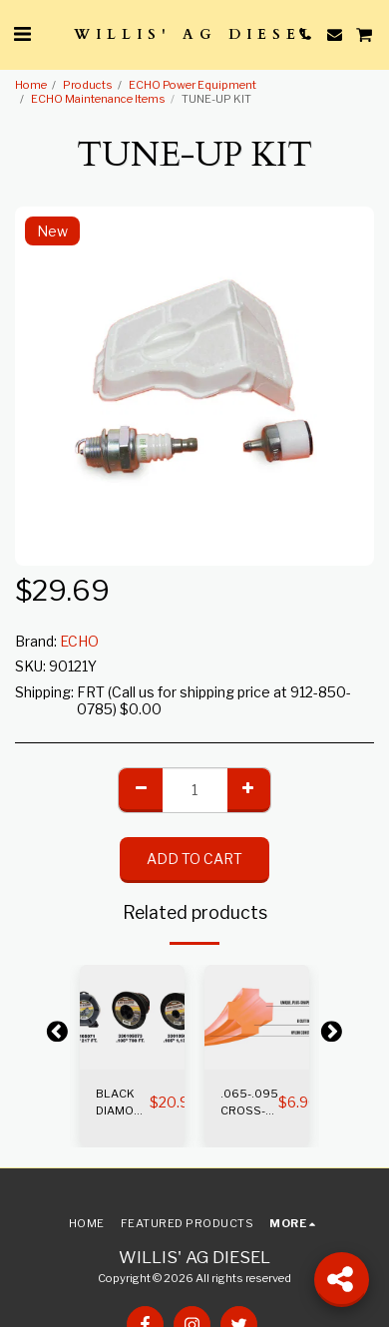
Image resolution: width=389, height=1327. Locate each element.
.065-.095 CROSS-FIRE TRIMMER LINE (249, 1103)
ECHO (79, 641)
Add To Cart (194, 858)
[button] (22, 34)
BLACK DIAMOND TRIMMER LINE (123, 1103)
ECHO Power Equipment (192, 85)
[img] (132, 1017)
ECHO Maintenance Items (98, 99)
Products (88, 85)
